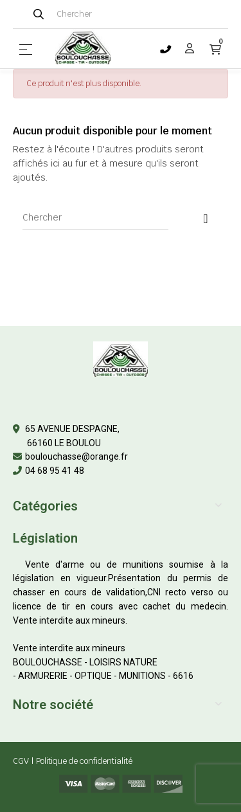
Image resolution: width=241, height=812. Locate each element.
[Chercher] (95, 217)
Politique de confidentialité (84, 760)
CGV (21, 760)
